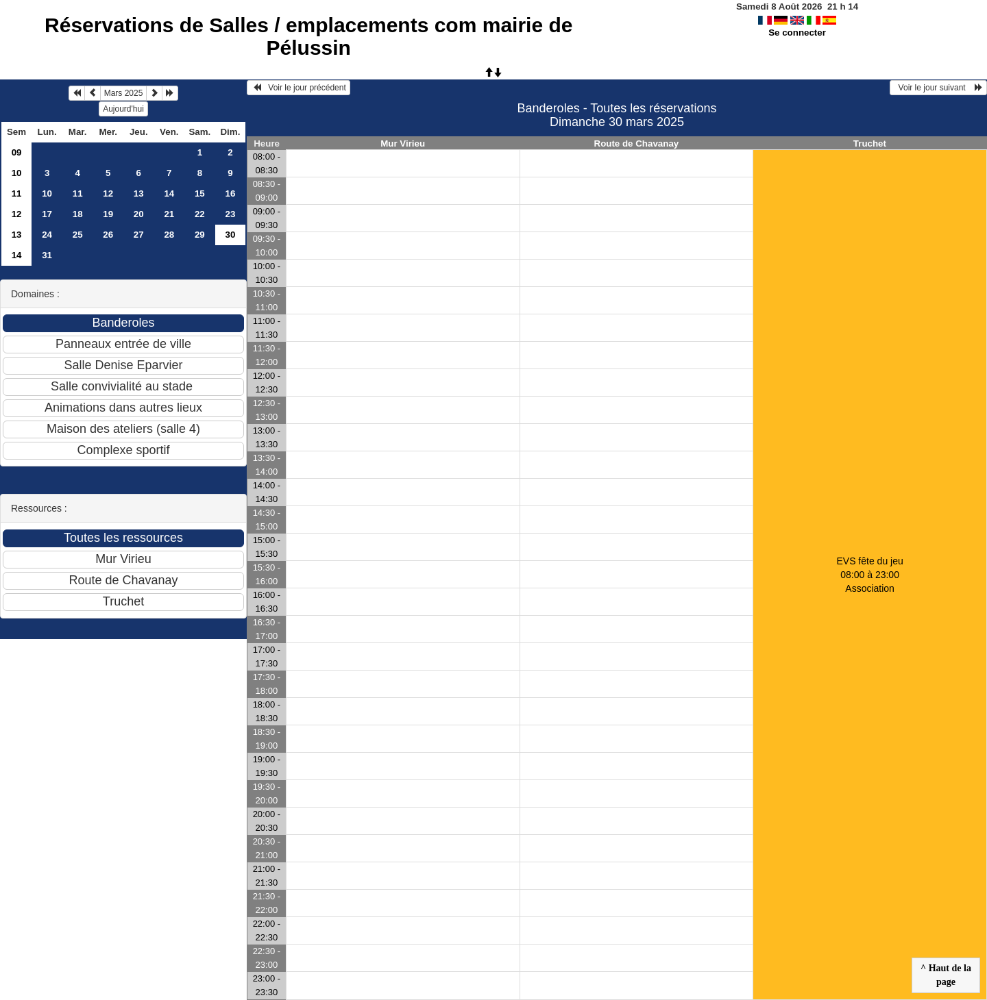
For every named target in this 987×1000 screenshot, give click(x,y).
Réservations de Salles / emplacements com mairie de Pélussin (308, 36)
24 (47, 234)
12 (108, 193)
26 (108, 234)
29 (200, 234)
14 (169, 193)
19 (108, 214)
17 (47, 214)
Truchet (869, 143)
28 (169, 234)
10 (17, 173)
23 (230, 214)
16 (230, 193)
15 (200, 193)
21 (169, 214)
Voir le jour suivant (938, 87)
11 (17, 193)
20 (139, 214)
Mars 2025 (123, 93)
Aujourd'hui (123, 109)
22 (200, 214)
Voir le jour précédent (298, 87)
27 (139, 234)
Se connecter (797, 32)
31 (47, 255)
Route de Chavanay (636, 143)
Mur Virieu (402, 143)
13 (139, 193)
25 (78, 234)
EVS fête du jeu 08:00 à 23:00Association (869, 574)
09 (17, 152)
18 (78, 214)
